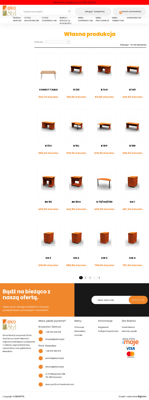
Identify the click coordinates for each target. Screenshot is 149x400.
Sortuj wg (38, 42)
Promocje (79, 327)
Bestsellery (80, 331)
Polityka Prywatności (108, 331)
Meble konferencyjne (85, 19)
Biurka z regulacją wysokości (65, 20)
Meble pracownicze (102, 19)
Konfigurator (134, 17)
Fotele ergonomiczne (31, 19)
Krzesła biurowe (17, 19)
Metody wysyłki (129, 331)
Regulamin (103, 327)
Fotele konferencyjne (49, 19)
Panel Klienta (128, 327)
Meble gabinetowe (118, 19)
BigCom (142, 396)
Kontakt (78, 335)
